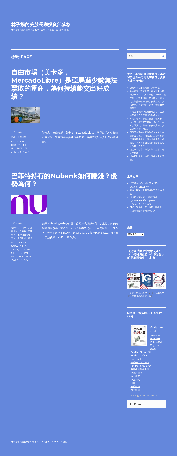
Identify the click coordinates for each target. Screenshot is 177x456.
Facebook (136, 359)
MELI (24, 145)
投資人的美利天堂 (137, 293)
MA (29, 249)
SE (26, 148)
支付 (13, 238)
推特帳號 (135, 386)
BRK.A (14, 246)
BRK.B (23, 246)
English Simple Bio (141, 352)
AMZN (14, 141)
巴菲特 (23, 231)
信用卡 (25, 227)
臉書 (133, 383)
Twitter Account (140, 362)
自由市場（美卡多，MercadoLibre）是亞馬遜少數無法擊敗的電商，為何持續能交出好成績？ (64, 84)
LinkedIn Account (141, 365)
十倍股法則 (138, 254)
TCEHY (14, 259)
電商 (13, 137)
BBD (13, 242)
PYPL (14, 256)
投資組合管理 (24, 234)
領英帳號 (135, 389)
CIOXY (14, 249)
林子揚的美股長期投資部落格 (41, 24)
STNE (23, 151)
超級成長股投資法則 (144, 251)
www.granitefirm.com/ (144, 395)
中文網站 (135, 379)
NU (13, 148)
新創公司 (22, 238)
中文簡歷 (135, 376)
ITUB (22, 249)
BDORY (22, 242)
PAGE (20, 148)
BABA (23, 141)
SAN (21, 256)
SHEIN (14, 151)
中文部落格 (136, 372)
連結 (147, 156)
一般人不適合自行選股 (140, 204)
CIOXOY (15, 145)
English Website (140, 355)
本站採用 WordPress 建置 (54, 441)
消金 (30, 238)
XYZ (26, 259)
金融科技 (22, 137)
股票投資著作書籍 (140, 369)
